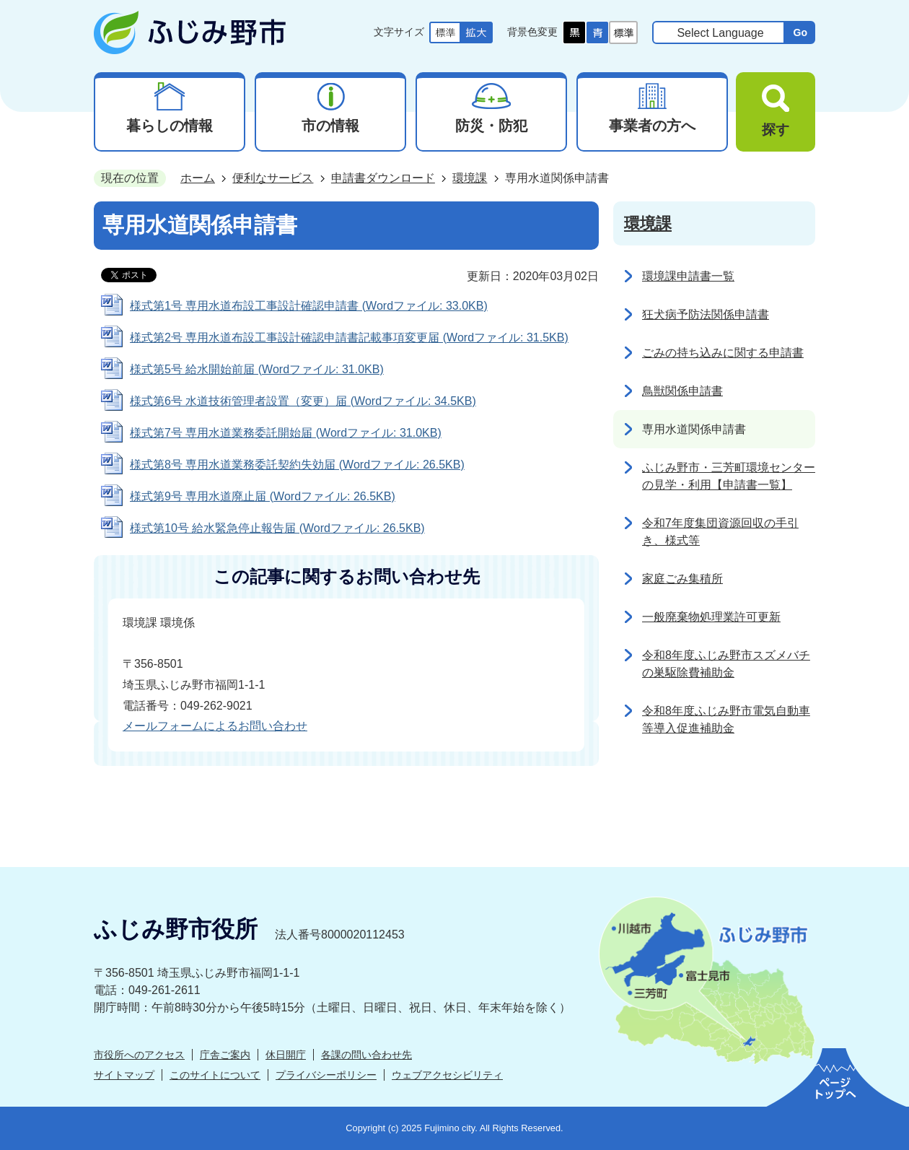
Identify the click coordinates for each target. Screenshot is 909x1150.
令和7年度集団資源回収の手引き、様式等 (720, 531)
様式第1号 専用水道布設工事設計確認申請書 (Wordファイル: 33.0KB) (309, 306)
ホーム (197, 178)
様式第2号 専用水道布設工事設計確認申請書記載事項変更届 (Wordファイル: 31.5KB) (349, 337)
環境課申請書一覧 (688, 276)
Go (800, 32)
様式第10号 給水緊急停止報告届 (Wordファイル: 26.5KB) (277, 528)
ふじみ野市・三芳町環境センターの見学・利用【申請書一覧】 (728, 476)
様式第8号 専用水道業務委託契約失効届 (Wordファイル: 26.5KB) (297, 464)
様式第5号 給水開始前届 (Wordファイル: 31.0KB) (257, 369)
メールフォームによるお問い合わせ (215, 726)
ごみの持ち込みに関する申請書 (723, 353)
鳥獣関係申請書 (682, 391)
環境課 (469, 178)
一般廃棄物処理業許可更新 (711, 617)
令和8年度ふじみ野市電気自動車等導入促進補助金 (726, 719)
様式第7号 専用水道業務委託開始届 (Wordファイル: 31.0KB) (286, 433)
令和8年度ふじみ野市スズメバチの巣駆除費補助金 (726, 664)
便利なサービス (272, 178)
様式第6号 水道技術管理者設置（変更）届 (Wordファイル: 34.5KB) (303, 401)
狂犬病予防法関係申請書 (705, 314)
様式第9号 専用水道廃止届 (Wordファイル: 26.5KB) (262, 496)
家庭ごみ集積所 (682, 578)
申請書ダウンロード (383, 178)
